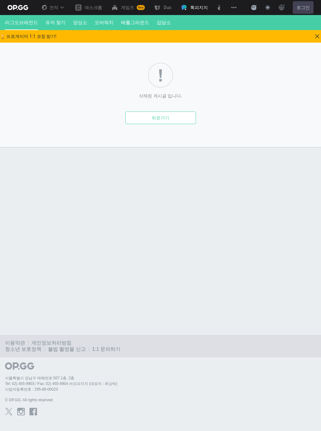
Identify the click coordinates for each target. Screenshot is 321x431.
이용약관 (15, 342)
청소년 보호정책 (23, 349)
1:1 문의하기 (106, 349)
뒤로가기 (160, 117)
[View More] (234, 7)
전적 (53, 7)
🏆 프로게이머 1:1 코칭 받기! (28, 36)
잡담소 (164, 22)
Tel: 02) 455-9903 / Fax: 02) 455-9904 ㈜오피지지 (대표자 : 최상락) (61, 384)
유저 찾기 (55, 22)
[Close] (317, 36)
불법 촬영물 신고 (67, 349)
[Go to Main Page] (18, 7)
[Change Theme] (267, 7)
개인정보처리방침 (51, 342)
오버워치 (104, 22)
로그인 (303, 7)
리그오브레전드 (21, 25)
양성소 (80, 22)
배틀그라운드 (135, 22)
